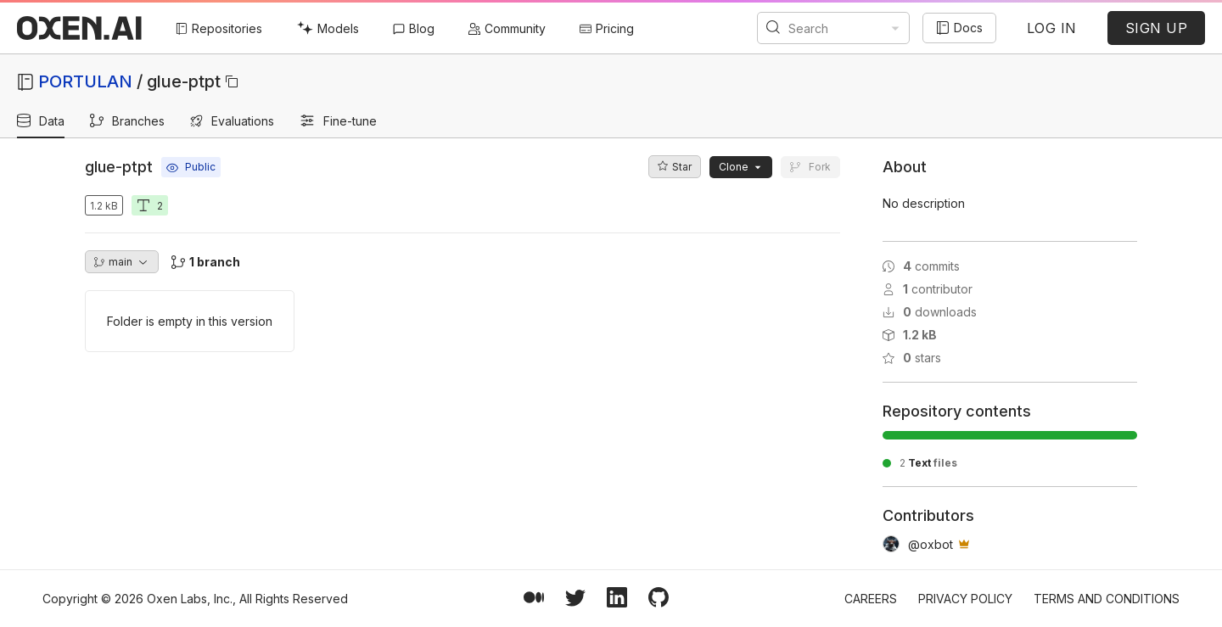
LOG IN (1052, 28)
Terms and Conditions (1107, 598)
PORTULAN (85, 81)
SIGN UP (1156, 28)
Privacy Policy (965, 598)
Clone (741, 166)
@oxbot (930, 544)
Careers (870, 598)
